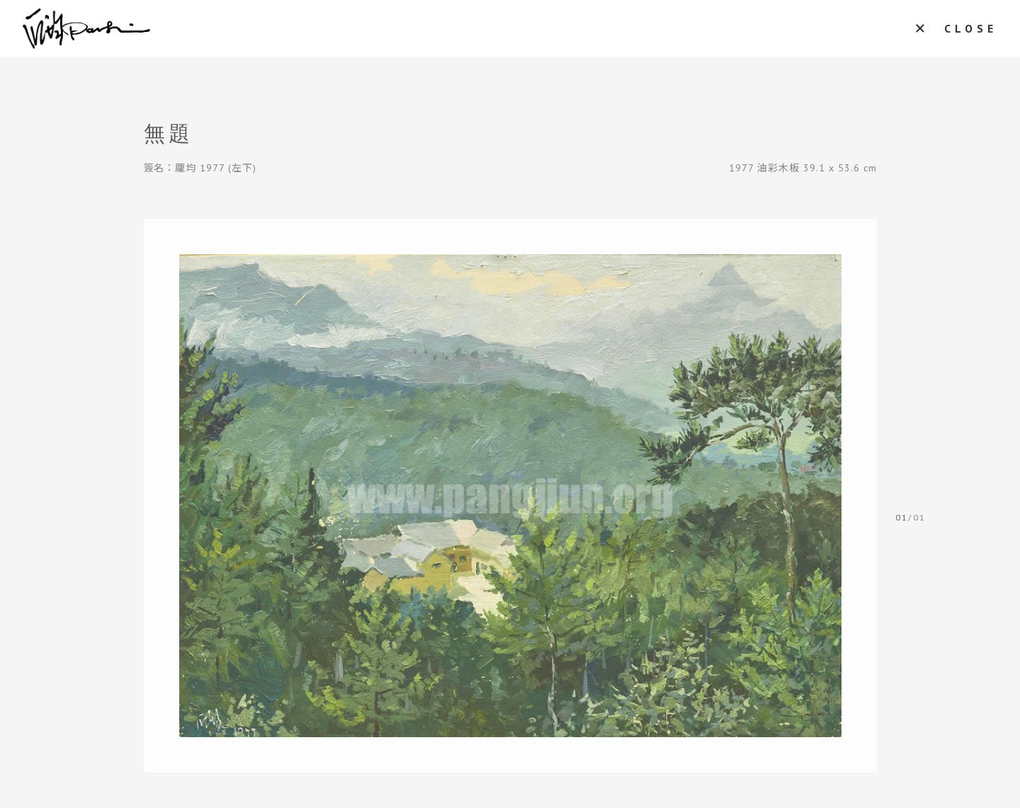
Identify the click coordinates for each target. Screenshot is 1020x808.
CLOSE (970, 28)
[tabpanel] (510, 496)
